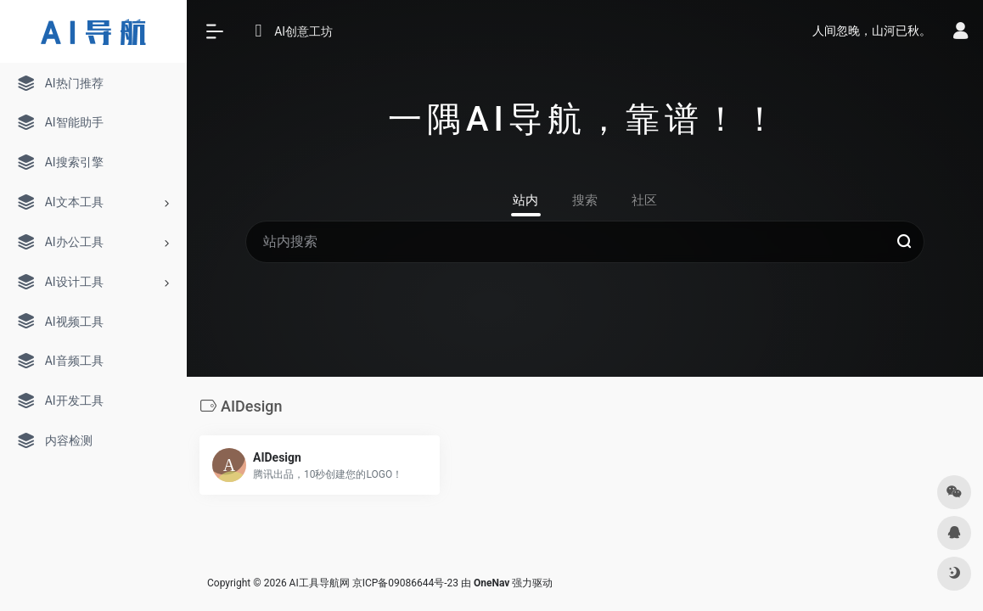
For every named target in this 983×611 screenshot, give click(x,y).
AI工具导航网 (319, 583)
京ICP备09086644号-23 (405, 583)
